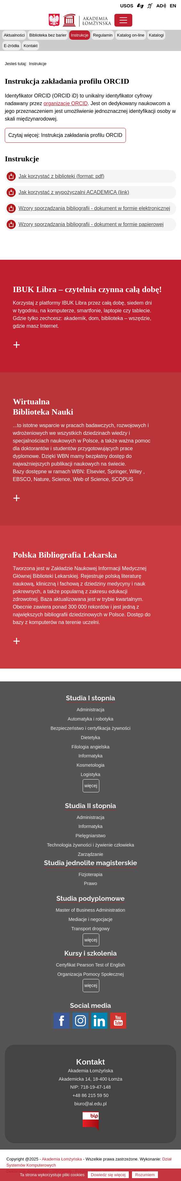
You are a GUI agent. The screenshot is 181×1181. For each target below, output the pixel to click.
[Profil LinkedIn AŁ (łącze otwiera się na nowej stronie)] (100, 1021)
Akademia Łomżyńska (62, 1159)
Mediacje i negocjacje (91, 919)
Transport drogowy (90, 928)
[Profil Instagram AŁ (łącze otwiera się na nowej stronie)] (81, 1021)
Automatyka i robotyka (90, 718)
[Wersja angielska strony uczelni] (173, 6)
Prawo (90, 883)
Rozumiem (145, 1174)
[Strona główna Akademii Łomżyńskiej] (87, 19)
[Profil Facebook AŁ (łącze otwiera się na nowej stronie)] (62, 1021)
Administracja (90, 709)
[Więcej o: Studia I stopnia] (91, 785)
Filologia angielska (90, 746)
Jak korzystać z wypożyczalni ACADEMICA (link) (74, 192)
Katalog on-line (130, 35)
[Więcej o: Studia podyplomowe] (91, 940)
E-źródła (11, 45)
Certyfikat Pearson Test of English (90, 964)
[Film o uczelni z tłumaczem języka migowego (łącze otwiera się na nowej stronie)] (149, 6)
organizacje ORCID (66, 103)
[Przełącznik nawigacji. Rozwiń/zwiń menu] (123, 20)
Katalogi (156, 35)
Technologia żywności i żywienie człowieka (90, 845)
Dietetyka (90, 737)
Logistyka (90, 774)
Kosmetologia (90, 765)
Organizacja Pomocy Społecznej (90, 974)
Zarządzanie (90, 854)
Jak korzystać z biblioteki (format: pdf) (61, 176)
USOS (126, 5)
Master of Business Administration (90, 910)
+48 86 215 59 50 (90, 1095)
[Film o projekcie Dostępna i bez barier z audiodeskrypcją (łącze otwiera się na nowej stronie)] (161, 6)
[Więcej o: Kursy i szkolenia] (91, 985)
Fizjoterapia (90, 874)
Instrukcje (79, 35)
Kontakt (30, 45)
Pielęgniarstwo (91, 835)
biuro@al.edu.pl (90, 1103)
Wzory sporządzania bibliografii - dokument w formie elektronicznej (94, 208)
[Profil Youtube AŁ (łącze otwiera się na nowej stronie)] (119, 1021)
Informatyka (90, 755)
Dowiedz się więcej (108, 1174)
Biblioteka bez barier (47, 35)
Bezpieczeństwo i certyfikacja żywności (91, 728)
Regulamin (102, 35)
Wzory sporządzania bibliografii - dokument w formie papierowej (91, 224)
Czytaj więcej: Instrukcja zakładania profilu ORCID (65, 135)
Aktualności (14, 35)
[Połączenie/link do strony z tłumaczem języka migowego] (140, 6)
